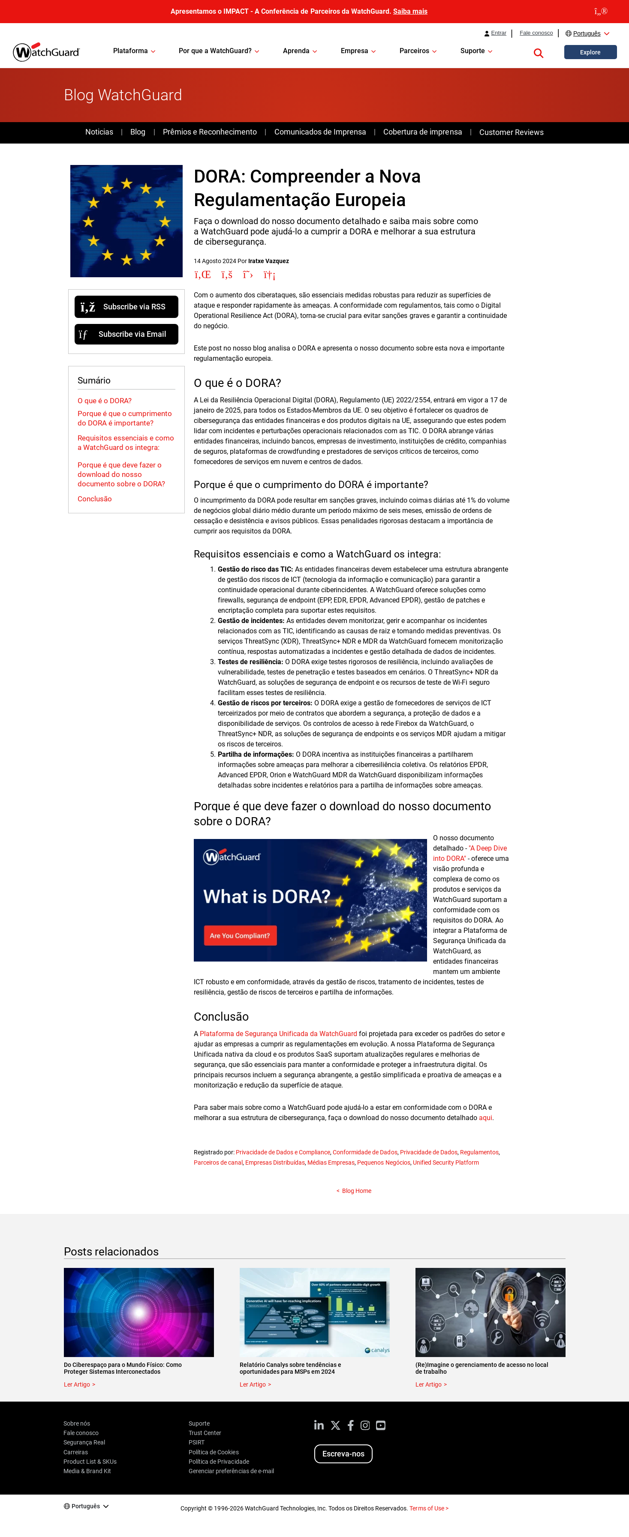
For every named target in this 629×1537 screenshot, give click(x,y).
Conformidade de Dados (365, 1152)
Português (587, 33)
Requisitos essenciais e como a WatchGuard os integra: (126, 443)
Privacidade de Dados (428, 1152)
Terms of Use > (428, 1508)
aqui (485, 1118)
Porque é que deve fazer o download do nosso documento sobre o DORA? (121, 474)
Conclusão (95, 498)
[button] (538, 52)
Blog (137, 131)
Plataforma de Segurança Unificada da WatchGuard (279, 1034)
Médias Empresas (331, 1162)
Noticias (99, 131)
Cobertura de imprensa (422, 131)
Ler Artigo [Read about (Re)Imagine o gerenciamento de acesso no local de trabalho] (428, 1384)
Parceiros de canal (218, 1162)
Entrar (499, 33)
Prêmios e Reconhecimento (210, 131)
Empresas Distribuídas (275, 1162)
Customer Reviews (511, 132)
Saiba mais (410, 11)
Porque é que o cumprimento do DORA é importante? (125, 418)
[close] (601, 11)
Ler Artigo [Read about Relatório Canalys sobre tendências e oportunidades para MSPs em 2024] (253, 1384)
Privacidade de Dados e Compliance (283, 1152)
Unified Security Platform (446, 1162)
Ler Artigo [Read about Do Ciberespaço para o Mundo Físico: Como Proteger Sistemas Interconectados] (77, 1384)
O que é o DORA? (105, 400)
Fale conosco (536, 33)
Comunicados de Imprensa (320, 131)
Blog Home (356, 1190)
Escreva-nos (343, 1453)
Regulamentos (479, 1152)
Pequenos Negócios (383, 1162)
